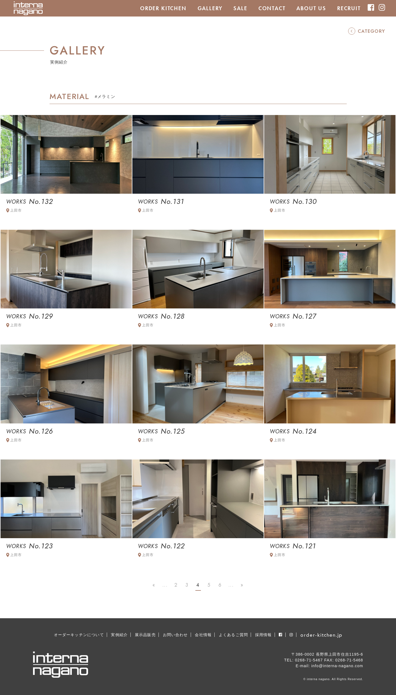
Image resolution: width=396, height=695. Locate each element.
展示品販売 (145, 635)
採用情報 (263, 635)
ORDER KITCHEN (163, 8)
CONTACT (272, 8)
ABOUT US (311, 8)
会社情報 (203, 635)
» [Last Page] (242, 585)
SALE (240, 8)
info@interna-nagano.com (337, 666)
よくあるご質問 (233, 635)
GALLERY (210, 8)
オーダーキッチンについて (79, 635)
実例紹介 (119, 635)
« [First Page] (153, 585)
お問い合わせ (175, 635)
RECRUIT (349, 8)
